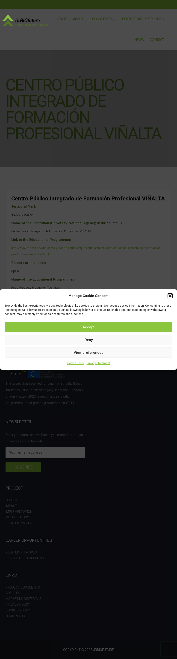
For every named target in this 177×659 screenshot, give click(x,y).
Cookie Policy (75, 363)
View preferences (88, 353)
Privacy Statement (98, 363)
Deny (89, 340)
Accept (88, 327)
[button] (170, 295)
